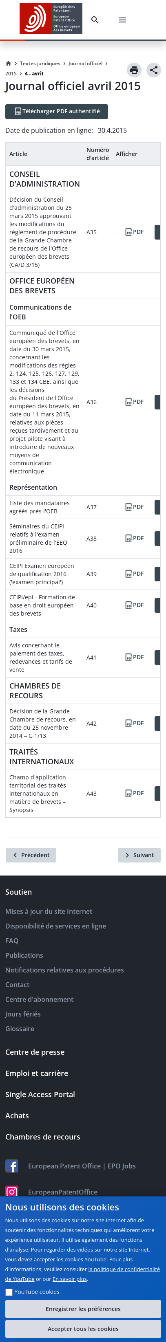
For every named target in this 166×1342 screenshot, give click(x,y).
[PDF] (134, 232)
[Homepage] (8, 63)
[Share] (153, 70)
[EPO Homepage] (51, 20)
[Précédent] (31, 855)
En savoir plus (70, 1279)
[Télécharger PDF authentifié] (56, 111)
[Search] (96, 20)
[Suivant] (139, 855)
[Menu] (124, 20)
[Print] (134, 70)
